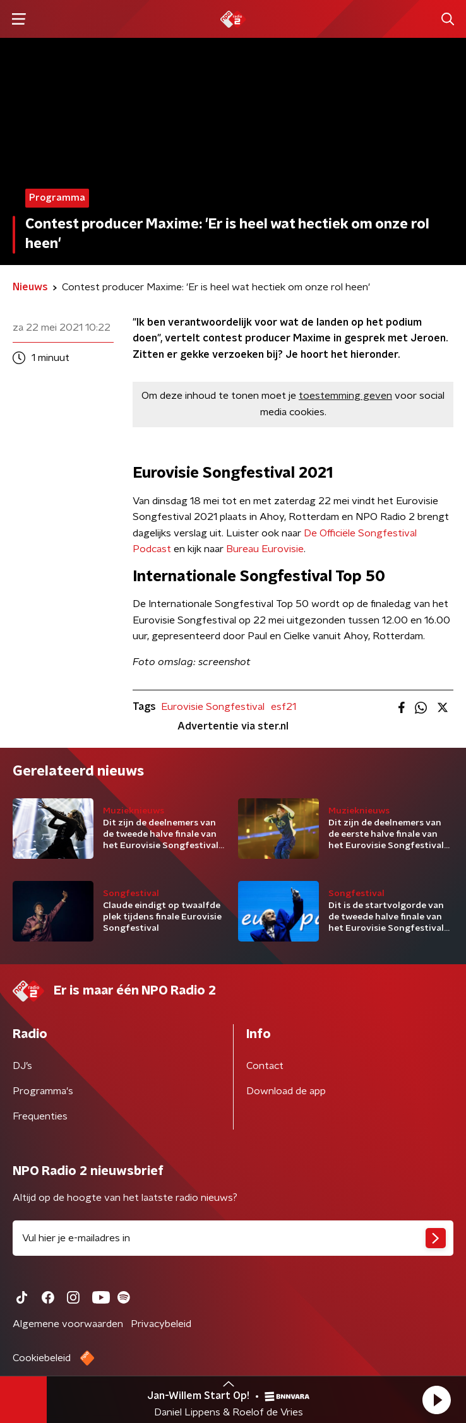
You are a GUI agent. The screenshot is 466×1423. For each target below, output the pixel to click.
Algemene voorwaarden (68, 1324)
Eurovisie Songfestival (213, 707)
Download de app (286, 1091)
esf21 (283, 707)
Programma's (43, 1091)
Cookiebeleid (42, 1358)
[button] (436, 1399)
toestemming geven (345, 396)
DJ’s (22, 1066)
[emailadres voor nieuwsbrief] (233, 1238)
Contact (265, 1066)
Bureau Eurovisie (265, 549)
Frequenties (40, 1116)
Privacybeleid (161, 1324)
